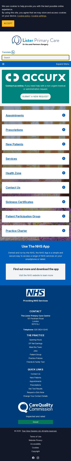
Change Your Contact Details (35, 396)
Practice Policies (36, 358)
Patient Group (35, 354)
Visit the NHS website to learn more (36, 275)
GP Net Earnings (35, 343)
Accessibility (35, 444)
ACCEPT (8, 23)
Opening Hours (35, 340)
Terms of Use (35, 436)
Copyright (35, 451)
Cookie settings (38, 16)
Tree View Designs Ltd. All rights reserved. (39, 431)
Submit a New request (35, 96)
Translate (8, 52)
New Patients (35, 377)
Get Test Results (35, 389)
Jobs (35, 351)
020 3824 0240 (41, 329)
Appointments (35, 381)
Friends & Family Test (36, 362)
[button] (35, 115)
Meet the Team (35, 347)
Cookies (35, 447)
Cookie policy (23, 16)
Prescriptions (35, 385)
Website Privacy (35, 440)
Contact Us (35, 374)
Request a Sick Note (35, 392)
